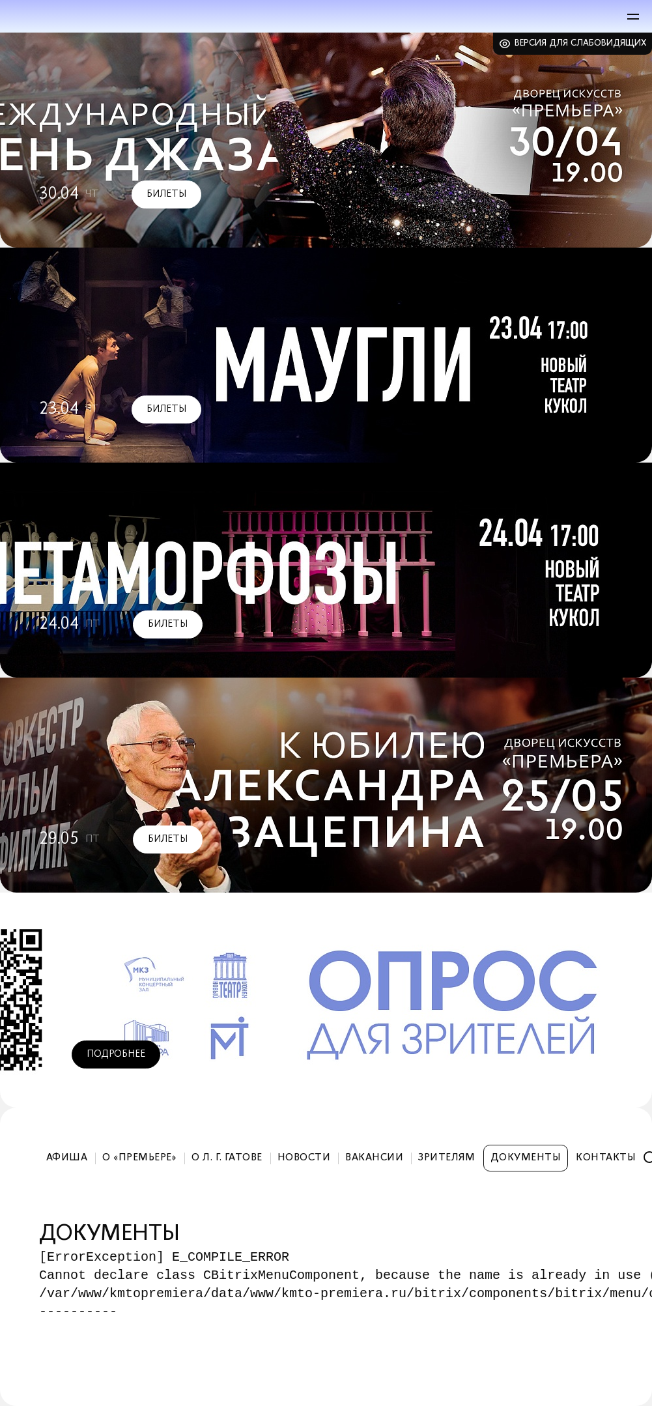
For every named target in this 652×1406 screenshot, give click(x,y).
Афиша (66, 1158)
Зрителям (446, 1158)
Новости (303, 1158)
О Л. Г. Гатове (226, 1158)
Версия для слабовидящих (581, 43)
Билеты (166, 194)
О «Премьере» (139, 1158)
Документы (525, 1158)
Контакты (606, 1158)
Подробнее (116, 1054)
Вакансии (374, 1158)
